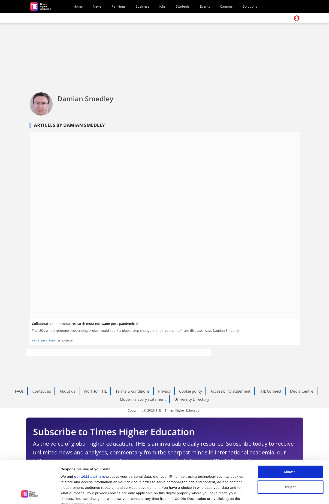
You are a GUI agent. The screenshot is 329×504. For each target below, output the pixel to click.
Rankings (119, 6)
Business (142, 6)
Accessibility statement (231, 391)
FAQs (19, 391)
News (97, 6)
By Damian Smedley (44, 340)
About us (67, 391)
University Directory (191, 399)
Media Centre (301, 391)
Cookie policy (190, 391)
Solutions (250, 6)
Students (183, 6)
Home (78, 6)
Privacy (164, 391)
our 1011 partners (89, 438)
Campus (226, 6)
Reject (290, 449)
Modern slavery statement (143, 399)
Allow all (291, 434)
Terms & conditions (132, 391)
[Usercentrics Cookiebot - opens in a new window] (30, 495)
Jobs (162, 6)
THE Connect (270, 391)
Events (205, 6)
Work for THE (95, 391)
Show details (242, 495)
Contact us (41, 391)
